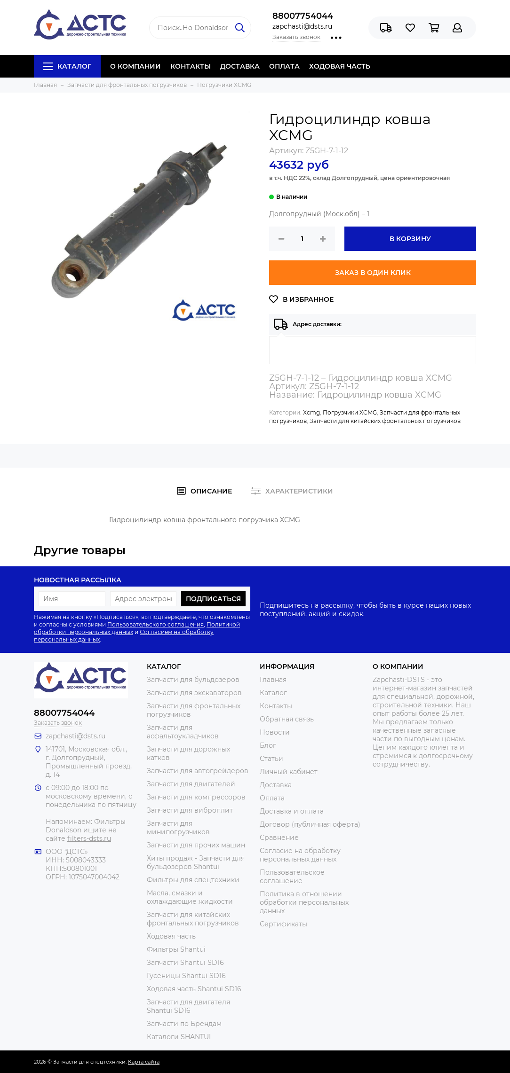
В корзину (410, 239)
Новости (275, 732)
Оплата (272, 798)
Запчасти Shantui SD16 (185, 962)
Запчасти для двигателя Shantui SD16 (188, 1006)
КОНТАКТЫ (190, 66)
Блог (268, 745)
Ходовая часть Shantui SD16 (194, 989)
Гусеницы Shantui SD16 (186, 975)
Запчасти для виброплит (190, 810)
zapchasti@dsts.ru (302, 26)
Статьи (271, 758)
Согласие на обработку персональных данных (300, 854)
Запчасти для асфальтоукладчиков (183, 731)
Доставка (276, 785)
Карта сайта (143, 1061)
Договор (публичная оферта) (310, 824)
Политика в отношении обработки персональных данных (304, 902)
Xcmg (311, 412)
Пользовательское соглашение (292, 876)
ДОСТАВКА (240, 66)
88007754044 (302, 16)
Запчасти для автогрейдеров (197, 771)
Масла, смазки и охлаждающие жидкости (190, 897)
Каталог (67, 66)
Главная (273, 679)
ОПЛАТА (284, 66)
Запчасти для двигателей (191, 784)
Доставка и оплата (292, 811)
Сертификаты (283, 924)
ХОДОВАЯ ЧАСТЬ (339, 66)
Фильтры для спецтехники (193, 880)
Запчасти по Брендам (184, 1023)
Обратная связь (287, 719)
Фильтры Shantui (176, 949)
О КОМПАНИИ (135, 66)
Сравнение (279, 837)
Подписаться (213, 599)
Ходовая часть (171, 936)
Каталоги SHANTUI (179, 1037)
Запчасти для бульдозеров (193, 679)
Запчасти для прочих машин (196, 845)
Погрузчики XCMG (350, 412)
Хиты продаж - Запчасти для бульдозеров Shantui (196, 862)
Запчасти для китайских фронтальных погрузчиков (385, 420)
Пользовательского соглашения (155, 624)
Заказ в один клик (373, 272)
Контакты (276, 706)
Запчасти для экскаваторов (194, 693)
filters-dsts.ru (89, 838)
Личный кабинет (289, 772)
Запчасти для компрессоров (196, 797)
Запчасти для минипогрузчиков (178, 827)
